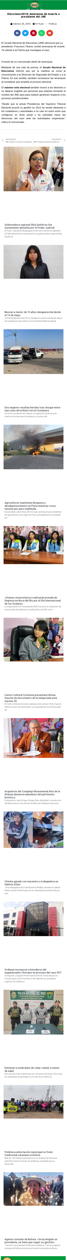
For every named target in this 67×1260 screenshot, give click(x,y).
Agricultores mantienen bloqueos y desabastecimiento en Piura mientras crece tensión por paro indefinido (30, 505)
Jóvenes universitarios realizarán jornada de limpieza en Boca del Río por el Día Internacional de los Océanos (33, 600)
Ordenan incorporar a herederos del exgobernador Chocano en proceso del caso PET (33, 971)
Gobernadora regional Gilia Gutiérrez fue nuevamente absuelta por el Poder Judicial (29, 226)
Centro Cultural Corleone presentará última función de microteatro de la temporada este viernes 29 (31, 698)
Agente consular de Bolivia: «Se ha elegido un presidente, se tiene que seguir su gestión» (31, 1241)
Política (53, 24)
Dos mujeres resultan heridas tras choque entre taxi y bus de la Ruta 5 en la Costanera (32, 409)
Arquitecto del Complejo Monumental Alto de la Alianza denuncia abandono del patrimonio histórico (32, 794)
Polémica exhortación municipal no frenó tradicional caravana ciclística (29, 1154)
